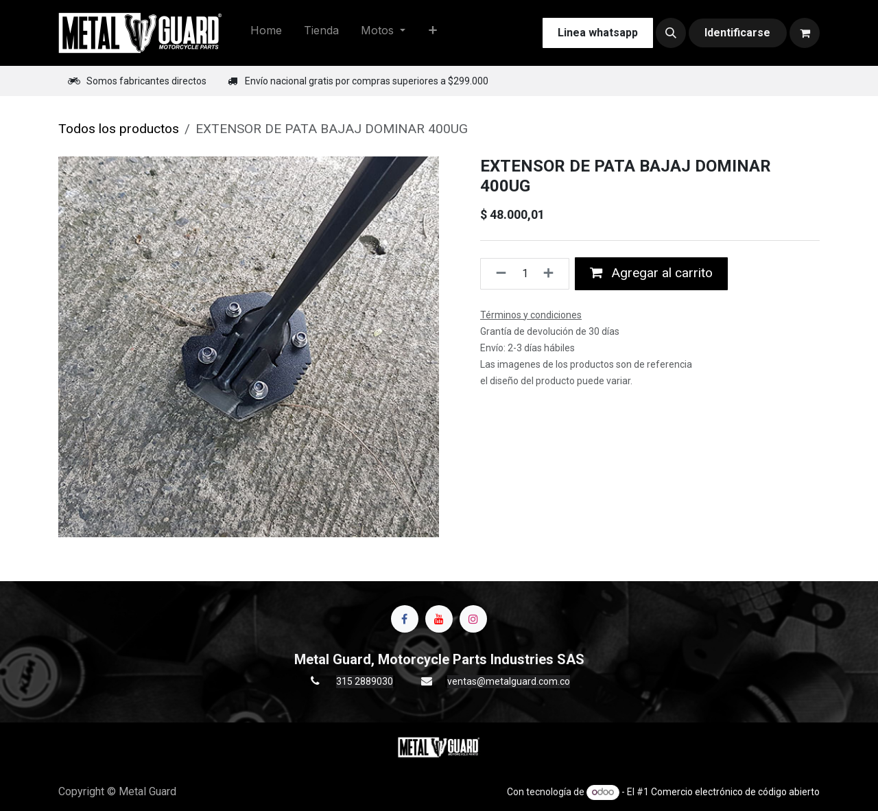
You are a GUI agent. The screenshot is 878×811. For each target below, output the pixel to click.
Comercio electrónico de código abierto (735, 791)
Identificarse (737, 32)
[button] (671, 33)
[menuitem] (266, 33)
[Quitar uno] (497, 274)
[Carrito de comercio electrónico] (805, 33)
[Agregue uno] (552, 274)
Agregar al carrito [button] (651, 273)
